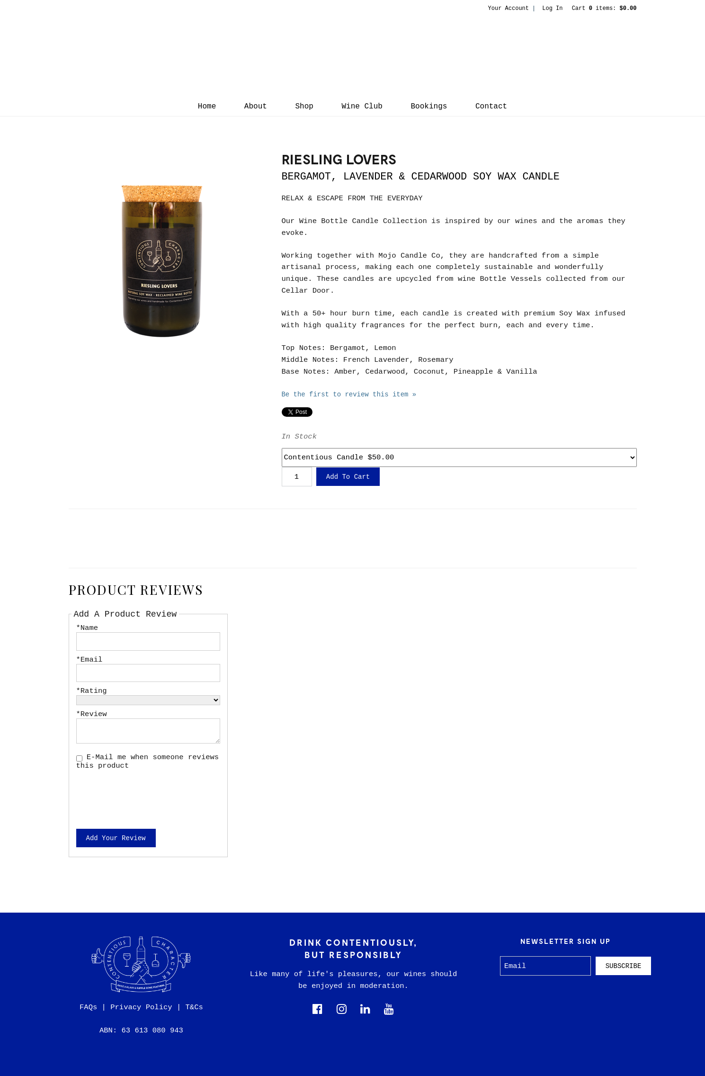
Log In (552, 8)
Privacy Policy (141, 1007)
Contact (491, 106)
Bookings (429, 106)
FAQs (88, 1007)
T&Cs (194, 1007)
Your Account (508, 8)
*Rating (91, 691)
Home (207, 106)
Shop (304, 106)
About (255, 106)
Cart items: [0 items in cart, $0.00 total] (604, 8)
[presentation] (148, 793)
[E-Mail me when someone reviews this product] (79, 758)
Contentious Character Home (353, 55)
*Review (91, 714)
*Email (89, 659)
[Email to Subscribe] (545, 966)
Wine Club (361, 106)
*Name (87, 628)
